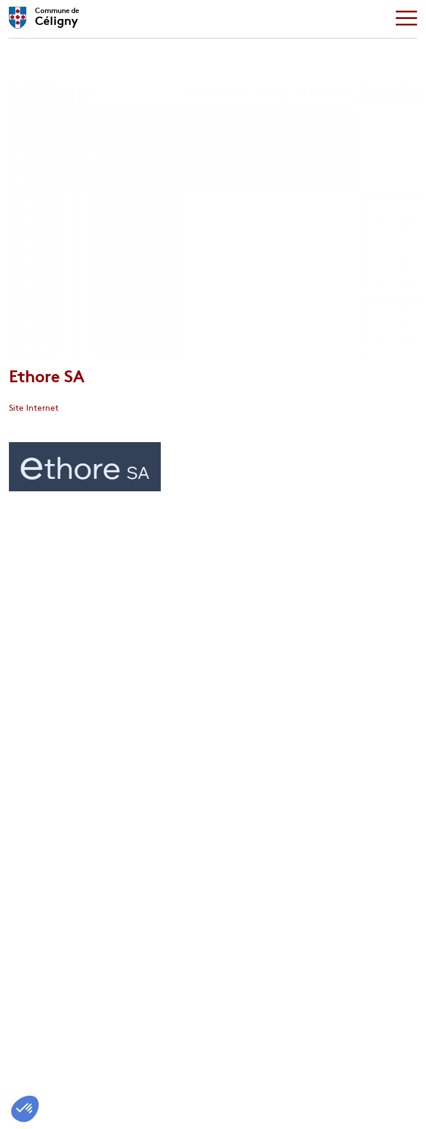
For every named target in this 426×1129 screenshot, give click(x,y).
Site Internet (34, 407)
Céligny (57, 15)
